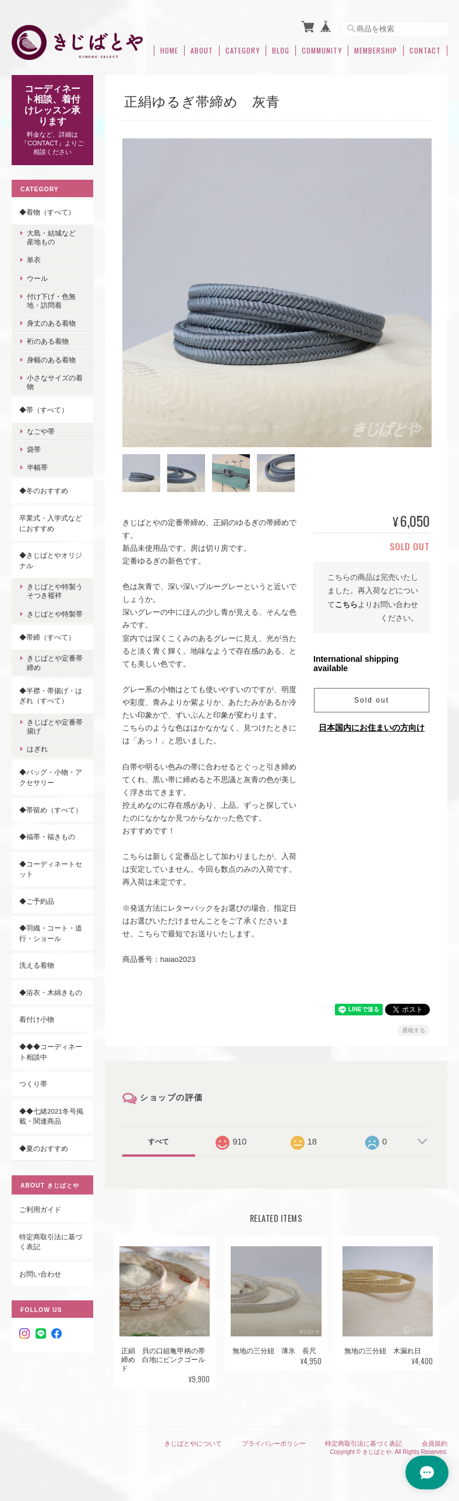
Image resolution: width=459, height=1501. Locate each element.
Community (322, 50)
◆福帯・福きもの (47, 836)
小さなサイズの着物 (55, 382)
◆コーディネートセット (50, 869)
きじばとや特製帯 (55, 613)
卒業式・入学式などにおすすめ (50, 523)
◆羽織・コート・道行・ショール (50, 933)
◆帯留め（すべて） (50, 809)
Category (242, 50)
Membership (375, 50)
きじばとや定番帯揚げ (55, 726)
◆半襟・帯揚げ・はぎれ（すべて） (50, 696)
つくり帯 (33, 1084)
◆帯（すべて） (43, 409)
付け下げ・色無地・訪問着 (51, 301)
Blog (280, 50)
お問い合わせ (40, 1274)
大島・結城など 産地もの (55, 237)
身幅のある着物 (51, 359)
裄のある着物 (48, 341)
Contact (425, 50)
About (201, 50)
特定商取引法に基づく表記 (50, 1242)
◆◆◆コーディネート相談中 (50, 1052)
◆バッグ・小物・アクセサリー (50, 777)
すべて (158, 1140)
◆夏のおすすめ (43, 1148)
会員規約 (434, 1441)
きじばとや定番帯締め (55, 662)
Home (169, 50)
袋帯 (34, 449)
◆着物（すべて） (47, 211)
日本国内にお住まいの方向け (372, 725)
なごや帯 (41, 431)
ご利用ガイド (40, 1209)
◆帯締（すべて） (47, 637)
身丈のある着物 (51, 323)
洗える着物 (36, 965)
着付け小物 (36, 1019)
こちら (346, 602)
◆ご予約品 (36, 901)
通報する (413, 1028)
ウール (37, 278)
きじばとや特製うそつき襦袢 (55, 591)
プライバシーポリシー (274, 1441)
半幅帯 (37, 467)
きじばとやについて (193, 1441)
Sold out (371, 698)
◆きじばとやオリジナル (50, 560)
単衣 (34, 259)
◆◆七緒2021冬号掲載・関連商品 (51, 1116)
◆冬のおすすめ (43, 490)
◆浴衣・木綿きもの (50, 992)
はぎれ (37, 749)
